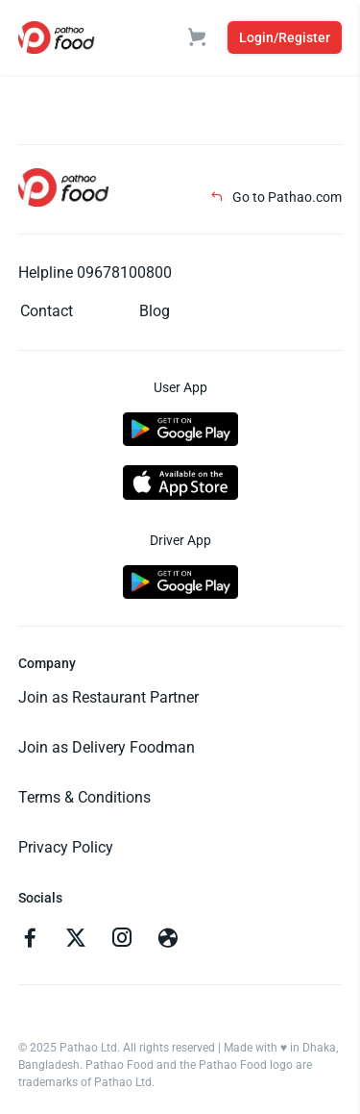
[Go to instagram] (121, 940)
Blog (154, 311)
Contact (46, 311)
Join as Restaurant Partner (108, 697)
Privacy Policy (65, 847)
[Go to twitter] (75, 940)
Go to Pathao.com (276, 197)
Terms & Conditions (84, 797)
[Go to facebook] (29, 940)
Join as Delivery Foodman (106, 747)
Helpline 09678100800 (95, 272)
